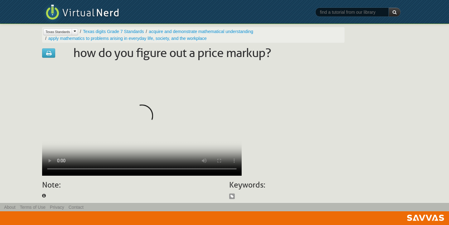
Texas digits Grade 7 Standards (113, 31)
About (10, 207)
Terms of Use (32, 207)
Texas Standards (58, 32)
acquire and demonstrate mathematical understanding (201, 31)
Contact (76, 207)
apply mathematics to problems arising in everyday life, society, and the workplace (127, 38)
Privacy (57, 207)
